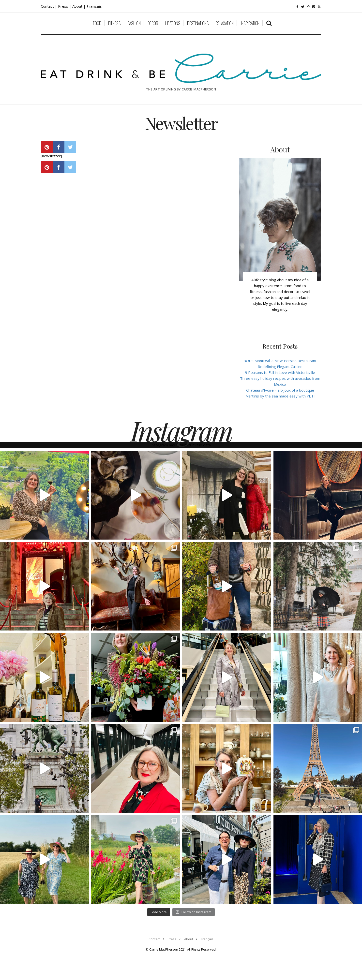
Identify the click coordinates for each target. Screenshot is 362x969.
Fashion (134, 23)
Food (97, 23)
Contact (154, 939)
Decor (153, 23)
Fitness (114, 23)
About (77, 6)
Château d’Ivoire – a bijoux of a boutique (280, 390)
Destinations (198, 23)
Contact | (49, 6)
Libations (172, 23)
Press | (65, 6)
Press (172, 939)
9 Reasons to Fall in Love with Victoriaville (280, 372)
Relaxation (225, 23)
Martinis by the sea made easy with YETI (280, 396)
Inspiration (250, 23)
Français (207, 939)
